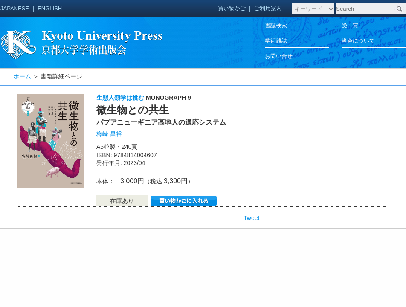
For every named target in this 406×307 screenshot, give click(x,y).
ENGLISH (50, 8)
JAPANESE (14, 8)
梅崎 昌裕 (109, 133)
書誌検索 (276, 25)
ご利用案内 (268, 8)
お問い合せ (279, 56)
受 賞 (350, 25)
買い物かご (232, 8)
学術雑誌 (276, 41)
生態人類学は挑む (120, 97)
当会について (358, 41)
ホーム (22, 76)
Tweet (251, 217)
